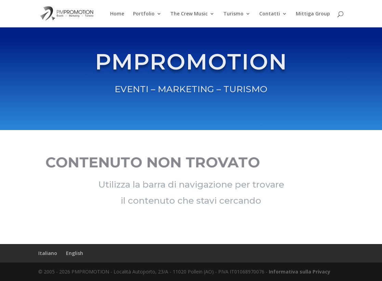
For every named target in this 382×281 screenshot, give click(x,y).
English (74, 253)
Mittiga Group (313, 14)
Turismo (233, 14)
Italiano (47, 253)
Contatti (269, 14)
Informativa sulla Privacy (299, 271)
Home (117, 14)
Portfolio (144, 14)
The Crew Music (189, 14)
